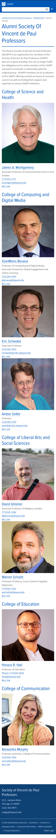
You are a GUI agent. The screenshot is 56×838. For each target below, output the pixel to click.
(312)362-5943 (9, 349)
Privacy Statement (11, 830)
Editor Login (49, 830)
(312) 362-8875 (9, 807)
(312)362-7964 (9, 757)
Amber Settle (11, 414)
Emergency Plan (8, 826)
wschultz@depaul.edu (13, 592)
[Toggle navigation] (52, 9)
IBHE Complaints (45, 826)
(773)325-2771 (9, 179)
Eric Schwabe (11, 341)
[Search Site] (26, 9)
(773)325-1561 (9, 588)
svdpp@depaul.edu (12, 812)
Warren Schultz (12, 577)
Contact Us (44, 822)
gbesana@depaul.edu (13, 280)
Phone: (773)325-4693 (13, 672)
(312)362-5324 (9, 421)
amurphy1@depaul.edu (14, 760)
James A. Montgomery (18, 167)
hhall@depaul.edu (11, 676)
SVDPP (10, 4)
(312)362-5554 (9, 276)
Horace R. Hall (12, 665)
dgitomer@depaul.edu (13, 515)
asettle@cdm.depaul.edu (15, 425)
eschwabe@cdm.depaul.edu (16, 352)
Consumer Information (26, 826)
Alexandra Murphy (15, 749)
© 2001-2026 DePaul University (14, 822)
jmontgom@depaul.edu (14, 182)
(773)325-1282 (9, 512)
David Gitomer (12, 504)
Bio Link (6, 186)
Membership (39, 18)
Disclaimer (33, 822)
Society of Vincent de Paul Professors (3, 4)
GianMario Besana (15, 261)
